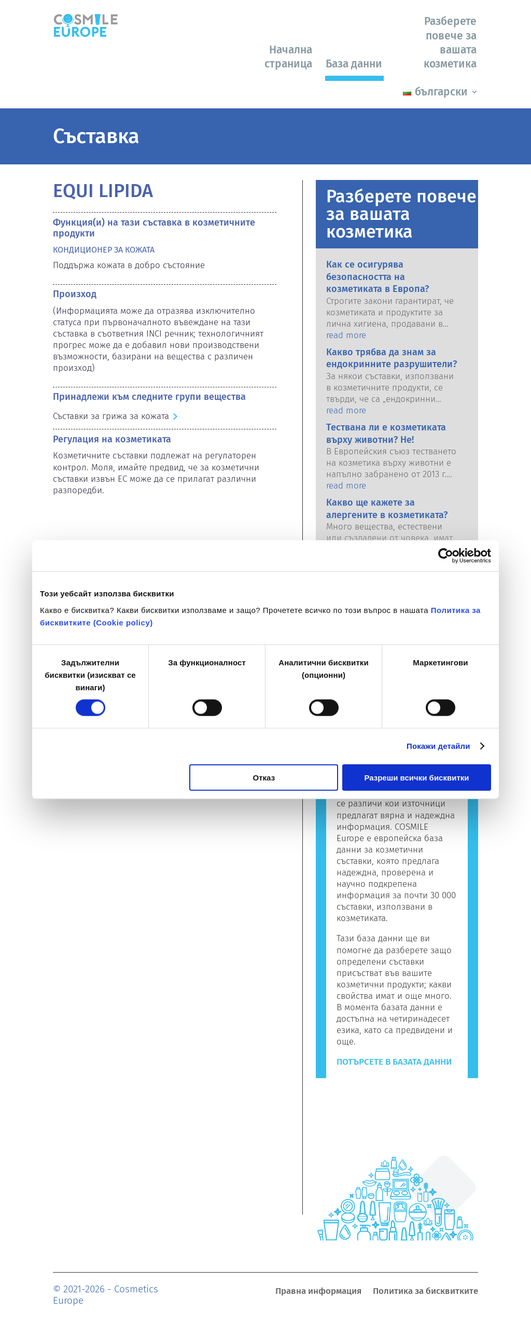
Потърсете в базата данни (394, 1061)
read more (346, 335)
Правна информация (318, 1292)
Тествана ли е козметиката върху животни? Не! (386, 433)
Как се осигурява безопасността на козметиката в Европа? (377, 277)
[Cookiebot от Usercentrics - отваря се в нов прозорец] (445, 556)
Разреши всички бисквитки (416, 777)
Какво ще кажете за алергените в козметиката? (387, 508)
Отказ (264, 777)
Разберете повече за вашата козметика (450, 43)
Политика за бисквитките (425, 1292)
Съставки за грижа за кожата (111, 416)
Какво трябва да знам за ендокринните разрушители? (391, 358)
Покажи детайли (438, 746)
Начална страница (288, 57)
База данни (354, 64)
